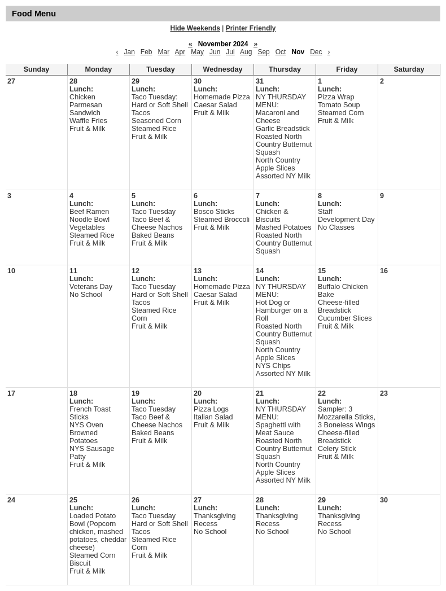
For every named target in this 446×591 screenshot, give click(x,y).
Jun (214, 52)
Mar (164, 52)
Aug (246, 52)
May (197, 52)
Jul (230, 52)
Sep (263, 52)
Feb (146, 52)
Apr (180, 52)
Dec (316, 52)
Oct (281, 52)
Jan (129, 52)
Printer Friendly (251, 28)
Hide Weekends (195, 28)
